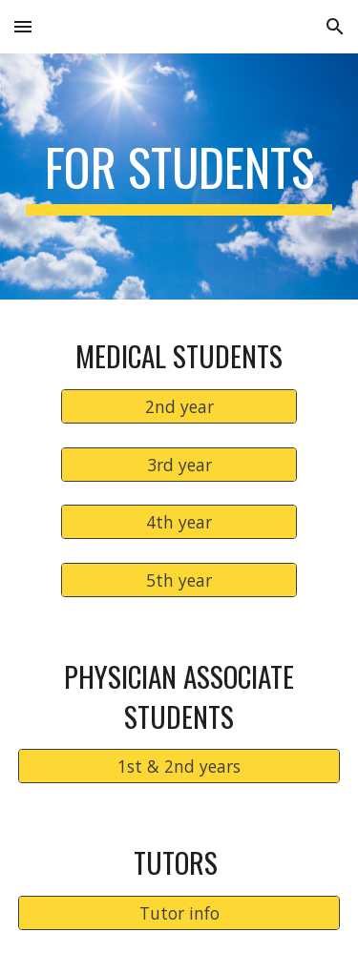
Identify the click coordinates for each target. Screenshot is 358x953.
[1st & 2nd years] (179, 766)
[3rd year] (178, 464)
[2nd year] (178, 407)
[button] (23, 26)
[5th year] (178, 580)
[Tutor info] (179, 913)
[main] (179, 176)
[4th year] (178, 522)
